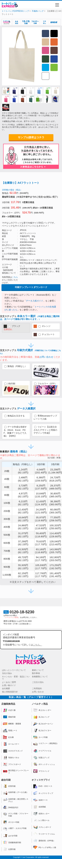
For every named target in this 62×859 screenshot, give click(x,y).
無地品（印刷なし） (15, 366)
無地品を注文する (14, 416)
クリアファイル (42, 751)
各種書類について (40, 676)
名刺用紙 (39, 807)
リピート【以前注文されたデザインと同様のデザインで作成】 (45, 430)
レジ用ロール (41, 820)
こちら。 (37, 644)
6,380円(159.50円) (41, 479)
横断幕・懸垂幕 (12, 723)
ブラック (12, 328)
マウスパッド (41, 771)
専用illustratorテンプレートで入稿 (45, 417)
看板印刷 (9, 717)
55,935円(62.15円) (23, 567)
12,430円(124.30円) (41, 503)
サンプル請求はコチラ (31, 137)
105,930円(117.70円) (41, 567)
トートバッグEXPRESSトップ (15, 11)
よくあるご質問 (9, 682)
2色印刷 (16, 388)
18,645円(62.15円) (23, 519)
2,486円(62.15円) (23, 479)
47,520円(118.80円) (41, 527)
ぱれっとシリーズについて (14, 670)
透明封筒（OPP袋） (44, 840)
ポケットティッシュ (44, 764)
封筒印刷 (9, 786)
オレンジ (42, 326)
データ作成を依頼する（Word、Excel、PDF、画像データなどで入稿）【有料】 (15, 431)
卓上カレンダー (42, 710)
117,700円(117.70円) (41, 575)
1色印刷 (46, 371)
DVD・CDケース (42, 786)
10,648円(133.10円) (41, 495)
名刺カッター (41, 813)
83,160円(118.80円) (41, 551)
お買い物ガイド (9, 685)
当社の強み (7, 673)
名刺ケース (40, 800)
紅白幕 (8, 737)
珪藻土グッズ (41, 757)
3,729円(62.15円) (23, 487)
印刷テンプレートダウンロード (31, 287)
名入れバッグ (41, 717)
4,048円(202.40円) (41, 471)
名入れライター (42, 730)
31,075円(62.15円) (23, 535)
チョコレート (44, 334)
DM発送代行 (10, 807)
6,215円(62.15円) (23, 503)
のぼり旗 (9, 710)
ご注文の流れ (38, 682)
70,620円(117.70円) (41, 543)
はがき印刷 (10, 836)
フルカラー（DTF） (46, 388)
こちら (15, 277)
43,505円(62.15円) (23, 551)
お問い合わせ (46, 357)
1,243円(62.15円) (23, 471)
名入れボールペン (43, 723)
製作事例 (36, 673)
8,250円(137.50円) (41, 487)
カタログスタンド (13, 751)
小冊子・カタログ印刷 (14, 829)
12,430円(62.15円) (23, 511)
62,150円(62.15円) (23, 575)
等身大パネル (11, 757)
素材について (38, 670)
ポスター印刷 (11, 822)
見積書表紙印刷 (12, 842)
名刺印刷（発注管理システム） (15, 800)
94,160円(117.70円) (41, 559)
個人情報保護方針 (10, 692)
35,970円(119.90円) (41, 519)
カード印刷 (40, 737)
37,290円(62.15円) (23, 543)
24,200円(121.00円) (41, 511)
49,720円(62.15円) (23, 559)
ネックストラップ (43, 793)
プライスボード (12, 764)
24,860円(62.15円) (23, 527)
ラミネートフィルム (44, 834)
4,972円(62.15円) (23, 495)
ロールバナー (11, 744)
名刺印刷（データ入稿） (15, 793)
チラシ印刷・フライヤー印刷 (15, 814)
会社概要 (6, 688)
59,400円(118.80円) (41, 535)
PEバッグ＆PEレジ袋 (44, 847)
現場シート (10, 730)
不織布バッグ (38, 11)
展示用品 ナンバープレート (16, 771)
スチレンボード (42, 827)
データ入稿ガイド (34, 301)
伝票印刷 (9, 849)
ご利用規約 (37, 688)
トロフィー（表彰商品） (46, 744)
